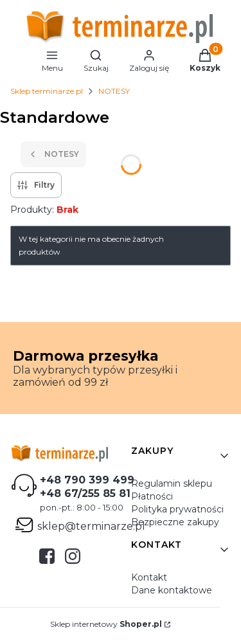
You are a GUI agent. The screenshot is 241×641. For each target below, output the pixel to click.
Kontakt (149, 577)
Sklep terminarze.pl (46, 91)
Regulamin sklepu (171, 483)
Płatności (152, 496)
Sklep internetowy (106, 624)
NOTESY (114, 91)
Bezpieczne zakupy (175, 522)
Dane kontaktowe (171, 590)
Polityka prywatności (177, 509)
